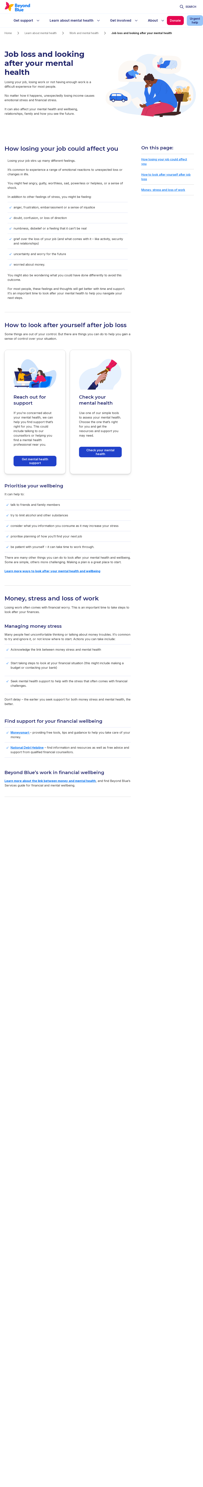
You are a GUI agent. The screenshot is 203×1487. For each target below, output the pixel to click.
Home (8, 33)
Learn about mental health (41, 33)
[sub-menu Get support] (38, 20)
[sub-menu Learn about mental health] (98, 20)
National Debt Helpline (27, 747)
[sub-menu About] (162, 20)
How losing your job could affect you (164, 161)
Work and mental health (84, 33)
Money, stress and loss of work (163, 190)
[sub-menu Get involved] (136, 20)
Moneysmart (20, 732)
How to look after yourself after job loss (166, 177)
